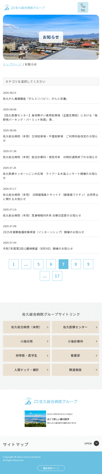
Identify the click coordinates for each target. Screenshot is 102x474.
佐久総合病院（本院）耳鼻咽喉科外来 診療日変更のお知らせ (42, 215)
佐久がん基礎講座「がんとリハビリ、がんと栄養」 (36, 99)
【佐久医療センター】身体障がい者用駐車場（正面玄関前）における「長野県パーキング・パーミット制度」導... (50, 117)
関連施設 (75, 370)
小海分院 (27, 341)
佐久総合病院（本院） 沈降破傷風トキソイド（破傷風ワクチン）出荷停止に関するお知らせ (50, 197)
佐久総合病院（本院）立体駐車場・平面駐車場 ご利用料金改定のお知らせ (50, 138)
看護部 (75, 355)
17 (57, 276)
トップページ (12, 64)
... (26, 264)
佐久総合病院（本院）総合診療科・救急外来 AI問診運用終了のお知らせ (50, 157)
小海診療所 (75, 341)
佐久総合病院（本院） (26, 327)
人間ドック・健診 (26, 370)
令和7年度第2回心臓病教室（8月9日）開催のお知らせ (38, 248)
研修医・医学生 (26, 355)
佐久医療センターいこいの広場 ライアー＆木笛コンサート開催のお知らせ (50, 176)
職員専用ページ (51, 468)
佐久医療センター (75, 327)
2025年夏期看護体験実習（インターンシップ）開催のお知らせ (43, 232)
